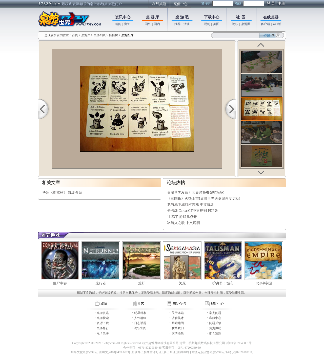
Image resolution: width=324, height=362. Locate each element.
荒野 (141, 283)
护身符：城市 (223, 283)
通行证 (205, 4)
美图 (216, 24)
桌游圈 (245, 24)
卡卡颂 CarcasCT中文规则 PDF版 (192, 211)
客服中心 (215, 318)
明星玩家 (140, 313)
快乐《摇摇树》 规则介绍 (62, 192)
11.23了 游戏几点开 (182, 217)
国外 (148, 24)
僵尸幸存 (60, 283)
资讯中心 (122, 17)
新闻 (118, 24)
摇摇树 (113, 35)
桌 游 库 (152, 17)
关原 (182, 283)
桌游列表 (100, 35)
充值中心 (180, 4)
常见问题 (215, 313)
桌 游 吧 (182, 17)
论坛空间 (140, 328)
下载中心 (211, 17)
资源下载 (103, 323)
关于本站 (178, 313)
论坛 (235, 24)
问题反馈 (215, 323)
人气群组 (140, 318)
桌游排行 (103, 328)
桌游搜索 (103, 318)
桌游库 (86, 35)
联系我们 (178, 328)
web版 (277, 24)
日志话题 (140, 323)
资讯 (266, 36)
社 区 (241, 17)
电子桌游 (103, 333)
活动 (187, 24)
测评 (127, 24)
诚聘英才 (178, 318)
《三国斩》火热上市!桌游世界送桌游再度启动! (203, 198)
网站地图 (178, 323)
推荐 (177, 24)
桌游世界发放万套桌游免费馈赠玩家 (195, 192)
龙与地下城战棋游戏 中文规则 (190, 205)
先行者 (100, 283)
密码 (238, 4)
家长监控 (215, 333)
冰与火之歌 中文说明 (183, 223)
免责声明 (215, 328)
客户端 (265, 24)
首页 (75, 35)
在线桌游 (159, 4)
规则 (207, 24)
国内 (157, 24)
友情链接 (178, 333)
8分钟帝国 (264, 283)
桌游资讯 (103, 313)
